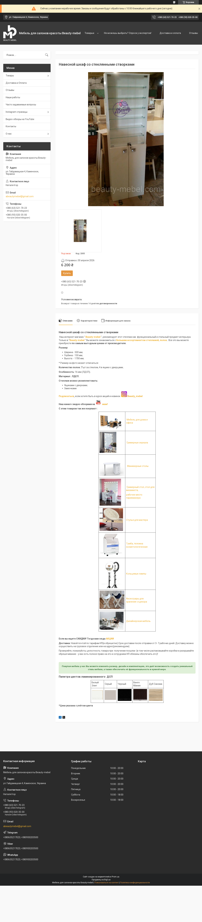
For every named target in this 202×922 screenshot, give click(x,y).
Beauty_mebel (135, 396)
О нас (9, 133)
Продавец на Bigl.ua (101, 880)
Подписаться (66, 396)
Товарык (89, 33)
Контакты (11, 126)
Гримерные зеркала (137, 442)
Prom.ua (115, 877)
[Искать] (47, 55)
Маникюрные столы (137, 466)
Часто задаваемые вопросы (21, 104)
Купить (67, 273)
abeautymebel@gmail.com (20, 196)
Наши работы (13, 97)
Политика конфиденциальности (135, 882)
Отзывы (193, 33)
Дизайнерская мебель (138, 621)
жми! (101, 404)
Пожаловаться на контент (106, 882)
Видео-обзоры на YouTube (20, 119)
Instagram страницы (16, 112)
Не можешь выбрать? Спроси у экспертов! (127, 33)
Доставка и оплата (170, 33)
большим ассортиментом (131, 340)
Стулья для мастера (137, 520)
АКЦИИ (110, 638)
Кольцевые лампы (136, 573)
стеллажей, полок (156, 340)
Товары (10, 75)
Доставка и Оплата (16, 83)
